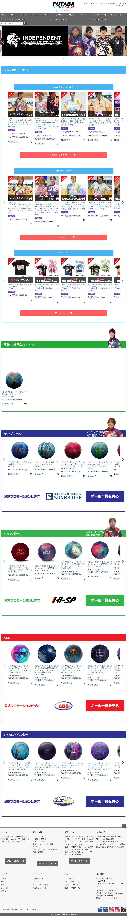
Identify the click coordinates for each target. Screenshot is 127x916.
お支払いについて (71, 885)
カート (104, 3)
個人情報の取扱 (33, 909)
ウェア (3, 15)
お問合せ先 (101, 832)
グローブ (45, 15)
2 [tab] (58, 58)
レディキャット (117, 15)
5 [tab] (63, 58)
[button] (4, 119)
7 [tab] (67, 58)
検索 (25, 23)
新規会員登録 (38, 879)
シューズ (34, 15)
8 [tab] (68, 58)
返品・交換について (72, 888)
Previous (2, 42)
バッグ (23, 15)
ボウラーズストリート (77, 15)
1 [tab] (56, 58)
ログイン (86, 3)
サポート (68, 874)
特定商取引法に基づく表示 (13, 909)
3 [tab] (60, 58)
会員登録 (112, 3)
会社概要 (100, 874)
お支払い (4, 832)
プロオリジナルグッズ (97, 19)
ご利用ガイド (121, 3)
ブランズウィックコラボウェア (13, 19)
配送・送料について (72, 882)
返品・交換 (69, 832)
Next (124, 42)
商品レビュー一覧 (40, 888)
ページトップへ (124, 826)
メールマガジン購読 (40, 885)
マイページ (95, 3)
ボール (13, 15)
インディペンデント (99, 15)
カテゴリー (5, 874)
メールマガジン (121, 6)
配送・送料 (37, 832)
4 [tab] (62, 58)
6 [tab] (65, 58)
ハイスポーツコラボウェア (57, 19)
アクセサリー (59, 15)
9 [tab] (70, 58)
